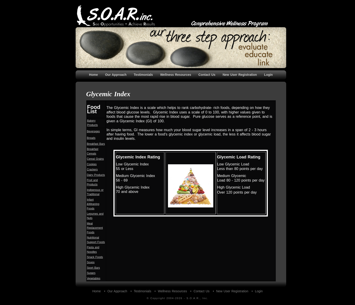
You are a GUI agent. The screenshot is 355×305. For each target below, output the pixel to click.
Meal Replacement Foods (95, 228)
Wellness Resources (175, 74)
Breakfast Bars (96, 143)
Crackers (92, 169)
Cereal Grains (95, 158)
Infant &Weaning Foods (93, 204)
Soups (91, 262)
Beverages (93, 131)
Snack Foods (95, 257)
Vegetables (93, 278)
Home (93, 74)
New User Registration (240, 74)
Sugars (91, 273)
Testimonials (143, 74)
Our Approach (116, 74)
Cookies (92, 164)
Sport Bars (93, 267)
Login (268, 74)
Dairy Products (96, 175)
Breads (91, 138)
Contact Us (206, 74)
